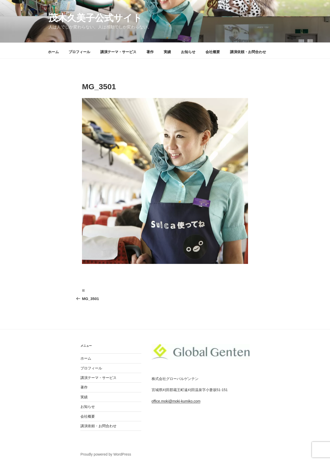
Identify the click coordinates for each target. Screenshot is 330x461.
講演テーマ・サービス (118, 52)
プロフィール (79, 52)
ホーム (53, 52)
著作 (150, 52)
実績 (167, 52)
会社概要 (212, 52)
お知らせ (188, 52)
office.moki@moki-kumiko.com (176, 401)
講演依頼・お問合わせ (248, 52)
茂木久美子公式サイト (95, 18)
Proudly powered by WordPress (105, 454)
